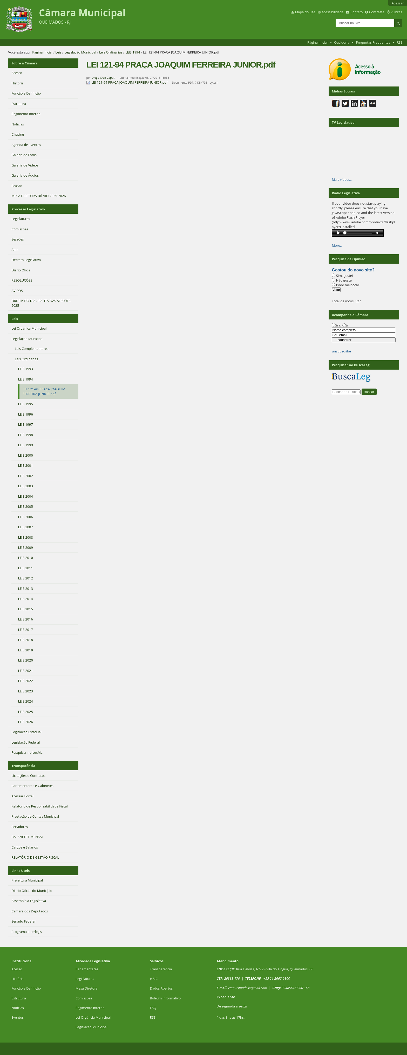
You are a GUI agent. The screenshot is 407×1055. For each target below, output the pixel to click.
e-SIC (154, 978)
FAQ (153, 1007)
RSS (399, 42)
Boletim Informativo (165, 998)
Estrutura (18, 998)
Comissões (84, 998)
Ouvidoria (341, 42)
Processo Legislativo (28, 209)
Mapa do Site (305, 12)
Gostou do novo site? (353, 270)
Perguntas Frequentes (373, 42)
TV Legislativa (343, 122)
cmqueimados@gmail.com (247, 987)
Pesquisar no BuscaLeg (350, 365)
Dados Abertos (161, 988)
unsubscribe (341, 351)
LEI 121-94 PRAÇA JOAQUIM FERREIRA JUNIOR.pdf (127, 82)
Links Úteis (20, 870)
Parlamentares (87, 969)
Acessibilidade (332, 12)
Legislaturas (85, 978)
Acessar (398, 3)
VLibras (396, 12)
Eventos (17, 1017)
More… (337, 245)
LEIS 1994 (132, 52)
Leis (58, 52)
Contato (356, 12)
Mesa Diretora (87, 988)
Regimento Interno (90, 1007)
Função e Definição (26, 988)
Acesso (16, 969)
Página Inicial (317, 42)
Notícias (17, 1007)
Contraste (376, 12)
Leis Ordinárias (110, 52)
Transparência (23, 765)
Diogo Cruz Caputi (103, 77)
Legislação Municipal (80, 52)
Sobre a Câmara (24, 63)
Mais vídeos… (342, 179)
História (17, 978)
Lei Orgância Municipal (93, 1017)
